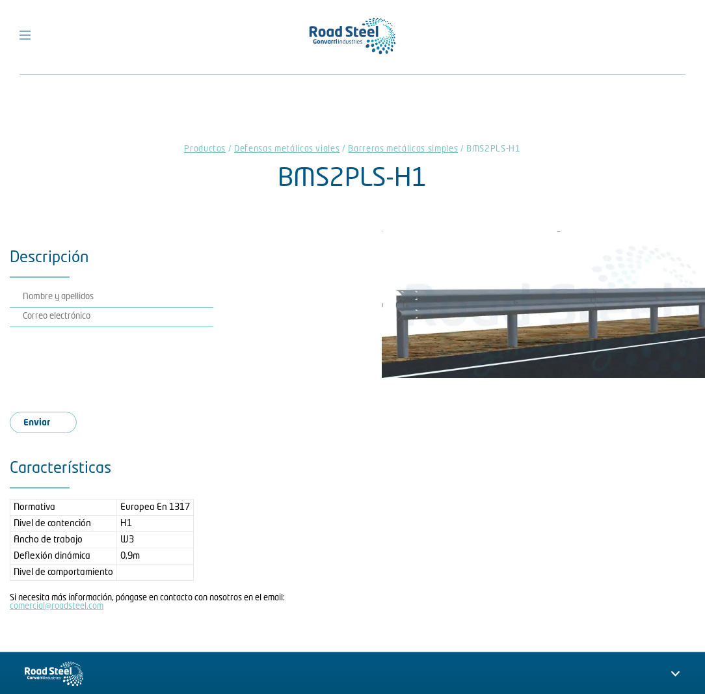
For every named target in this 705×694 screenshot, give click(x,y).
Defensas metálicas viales (286, 149)
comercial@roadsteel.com (56, 606)
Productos (205, 149)
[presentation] (121, 365)
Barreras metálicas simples (403, 149)
